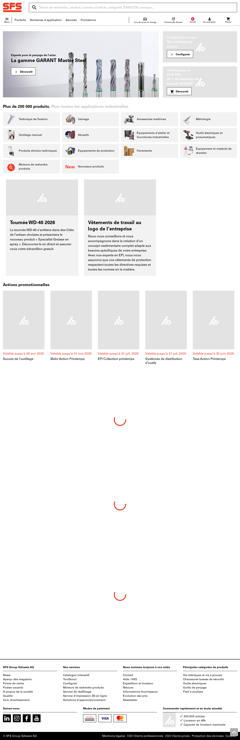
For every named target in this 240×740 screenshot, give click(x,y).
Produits (20, 20)
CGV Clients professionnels (145, 736)
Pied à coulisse (193, 691)
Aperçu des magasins (17, 679)
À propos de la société (18, 691)
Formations (88, 20)
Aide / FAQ (130, 679)
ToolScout (70, 679)
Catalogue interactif (76, 675)
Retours (128, 687)
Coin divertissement (16, 700)
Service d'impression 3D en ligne (85, 696)
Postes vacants (13, 687)
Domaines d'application (46, 20)
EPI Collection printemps (116, 359)
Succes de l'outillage (18, 359)
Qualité (8, 696)
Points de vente (13, 683)
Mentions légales (113, 736)
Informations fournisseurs (140, 691)
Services (71, 20)
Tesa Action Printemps (209, 359)
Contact (128, 675)
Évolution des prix (135, 696)
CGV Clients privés (177, 736)
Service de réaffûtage (77, 691)
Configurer (70, 683)
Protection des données (208, 736)
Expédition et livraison (138, 683)
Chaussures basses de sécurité (203, 679)
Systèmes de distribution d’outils (163, 361)
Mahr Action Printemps (67, 359)
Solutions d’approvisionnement (84, 700)
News (6, 675)
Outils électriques (194, 683)
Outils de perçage (195, 687)
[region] (120, 330)
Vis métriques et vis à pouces (202, 675)
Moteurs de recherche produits (83, 687)
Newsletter (130, 700)
